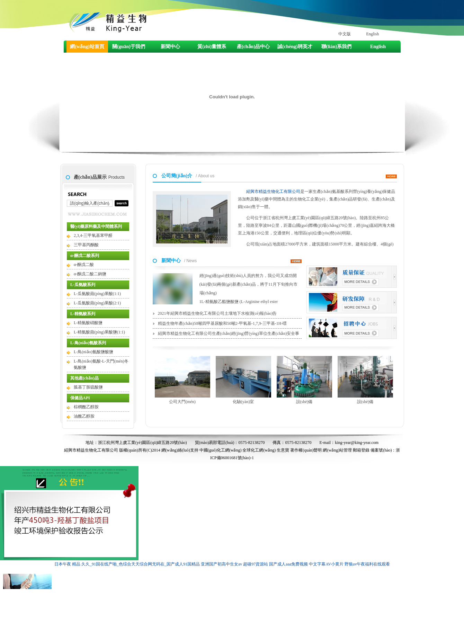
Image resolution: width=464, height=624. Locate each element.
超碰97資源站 (255, 564)
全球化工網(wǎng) (259, 450)
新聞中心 (170, 46)
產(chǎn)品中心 (253, 46)
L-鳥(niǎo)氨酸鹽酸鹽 (93, 351)
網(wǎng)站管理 (337, 450)
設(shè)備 (304, 380)
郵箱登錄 (361, 450)
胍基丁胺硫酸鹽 (88, 387)
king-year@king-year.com (356, 442)
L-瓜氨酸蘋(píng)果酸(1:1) (97, 293)
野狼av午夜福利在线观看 (367, 564)
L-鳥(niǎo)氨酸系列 (88, 342)
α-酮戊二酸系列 (84, 255)
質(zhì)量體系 (211, 46)
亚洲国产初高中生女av (221, 564)
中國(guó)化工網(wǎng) (220, 450)
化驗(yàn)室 (243, 380)
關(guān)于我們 (128, 46)
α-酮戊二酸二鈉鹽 (90, 273)
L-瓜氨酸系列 (82, 284)
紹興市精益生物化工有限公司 (273, 191)
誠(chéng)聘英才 (294, 46)
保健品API (80, 397)
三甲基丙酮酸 (86, 244)
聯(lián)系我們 (336, 46)
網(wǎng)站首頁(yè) (87, 48)
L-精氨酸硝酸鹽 (88, 322)
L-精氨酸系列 (82, 313)
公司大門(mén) (182, 380)
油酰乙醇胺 (84, 416)
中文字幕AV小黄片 (326, 564)
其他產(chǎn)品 (84, 378)
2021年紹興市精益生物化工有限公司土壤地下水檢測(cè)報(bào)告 (217, 313)
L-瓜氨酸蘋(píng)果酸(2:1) (97, 303)
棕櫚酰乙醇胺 (86, 406)
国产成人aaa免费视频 (288, 564)
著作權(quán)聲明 (306, 450)
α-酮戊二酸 (84, 264)
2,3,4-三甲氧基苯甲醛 (93, 235)
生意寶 (283, 450)
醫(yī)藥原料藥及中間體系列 (96, 226)
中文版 (344, 34)
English (372, 34)
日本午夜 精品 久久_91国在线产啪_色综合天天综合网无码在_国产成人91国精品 (127, 564)
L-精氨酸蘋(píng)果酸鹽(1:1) (99, 332)
